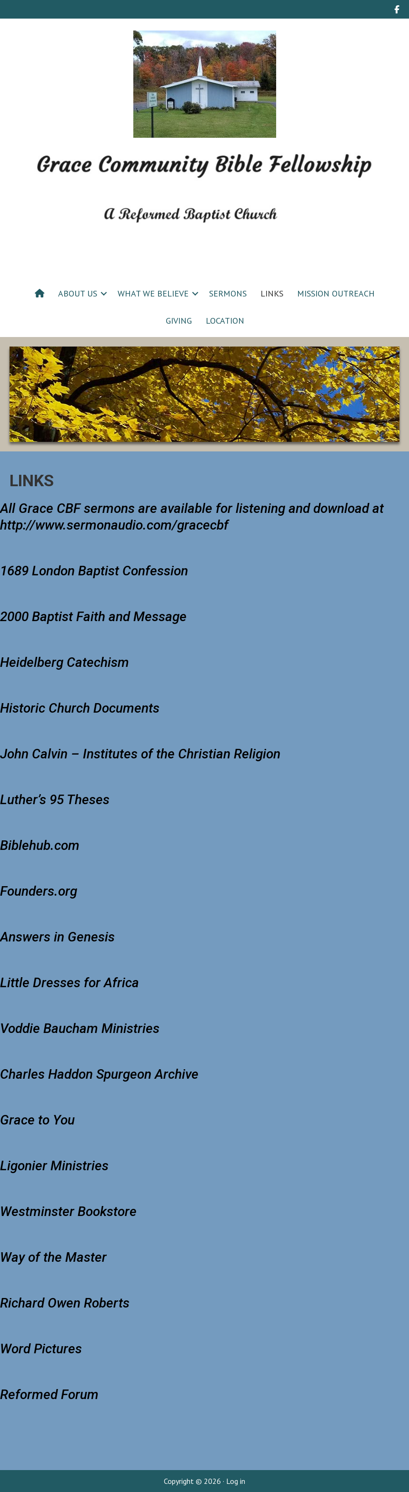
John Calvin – (140, 754)
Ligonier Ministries (54, 1166)
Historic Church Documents (80, 708)
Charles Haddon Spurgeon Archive (99, 1074)
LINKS (271, 293)
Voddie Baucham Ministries (80, 1028)
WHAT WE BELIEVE (153, 293)
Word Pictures (41, 1349)
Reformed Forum (49, 1394)
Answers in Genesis (57, 937)
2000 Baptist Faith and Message (93, 616)
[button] (103, 293)
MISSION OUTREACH (336, 293)
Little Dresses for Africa (69, 983)
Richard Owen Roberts (65, 1303)
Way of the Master (53, 1257)
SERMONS (228, 293)
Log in (235, 1481)
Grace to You (37, 1120)
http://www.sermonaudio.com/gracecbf (114, 525)
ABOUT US (77, 293)
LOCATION (225, 320)
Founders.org (38, 891)
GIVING (179, 320)
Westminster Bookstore (68, 1211)
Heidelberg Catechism (64, 662)
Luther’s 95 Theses (55, 799)
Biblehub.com (40, 845)
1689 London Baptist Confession (94, 571)
